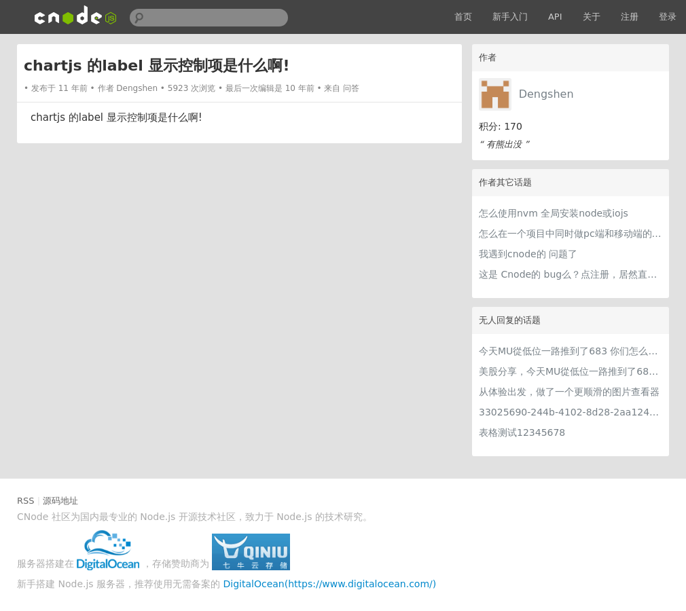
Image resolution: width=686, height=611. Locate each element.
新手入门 (510, 17)
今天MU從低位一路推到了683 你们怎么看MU (570, 351)
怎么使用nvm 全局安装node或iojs (553, 213)
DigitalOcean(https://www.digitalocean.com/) (330, 583)
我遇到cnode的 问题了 (528, 253)
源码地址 (60, 501)
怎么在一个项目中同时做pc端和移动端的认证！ (570, 233)
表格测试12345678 (522, 432)
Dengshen (546, 94)
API (555, 17)
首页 (463, 17)
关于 (591, 17)
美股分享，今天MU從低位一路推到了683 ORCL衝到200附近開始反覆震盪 (570, 371)
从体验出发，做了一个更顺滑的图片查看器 (569, 391)
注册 (629, 17)
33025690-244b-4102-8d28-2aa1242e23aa (570, 412)
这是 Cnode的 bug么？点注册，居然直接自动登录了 (570, 274)
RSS (26, 501)
